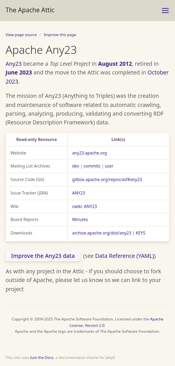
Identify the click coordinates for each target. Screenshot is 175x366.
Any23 (14, 63)
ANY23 (78, 193)
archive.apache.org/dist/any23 (101, 233)
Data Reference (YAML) (124, 255)
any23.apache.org (89, 153)
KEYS (140, 233)
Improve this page (60, 34)
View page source (21, 34)
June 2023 (19, 72)
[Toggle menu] (165, 10)
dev (75, 166)
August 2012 (115, 63)
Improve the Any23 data (43, 255)
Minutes (80, 219)
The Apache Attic (30, 10)
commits (92, 166)
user (109, 166)
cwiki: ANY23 (84, 206)
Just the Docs (41, 357)
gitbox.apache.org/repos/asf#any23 (107, 179)
